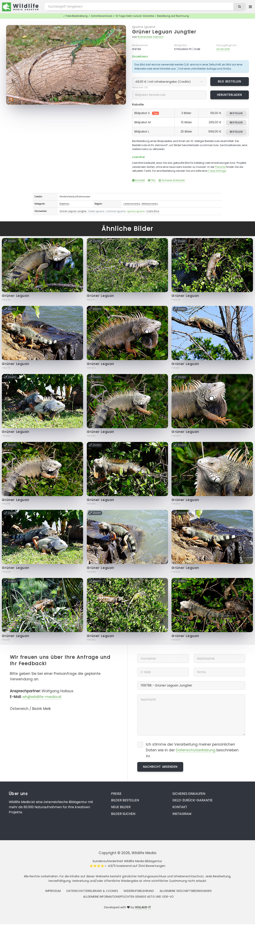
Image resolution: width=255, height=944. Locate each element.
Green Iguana (96, 211)
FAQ (152, 180)
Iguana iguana (144, 27)
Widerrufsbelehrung (138, 891)
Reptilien (64, 203)
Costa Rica (152, 211)
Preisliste (220, 167)
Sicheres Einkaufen (172, 180)
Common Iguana (116, 211)
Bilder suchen (123, 814)
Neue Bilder (120, 807)
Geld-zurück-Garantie (192, 800)
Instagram (181, 814)
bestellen (236, 113)
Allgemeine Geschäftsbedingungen (186, 891)
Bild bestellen (229, 81)
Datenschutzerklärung (195, 750)
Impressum (53, 891)
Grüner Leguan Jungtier (164, 31)
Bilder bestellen (125, 800)
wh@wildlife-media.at (42, 696)
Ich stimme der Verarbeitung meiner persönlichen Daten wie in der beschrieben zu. (192, 750)
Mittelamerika (150, 203)
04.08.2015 (223, 49)
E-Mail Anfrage (217, 171)
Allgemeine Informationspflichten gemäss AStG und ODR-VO (128, 897)
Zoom (116, 30)
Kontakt (138, 180)
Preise (116, 794)
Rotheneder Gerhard (150, 37)
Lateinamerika (131, 203)
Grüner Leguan (15, 296)
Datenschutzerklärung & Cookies (92, 891)
